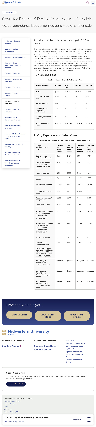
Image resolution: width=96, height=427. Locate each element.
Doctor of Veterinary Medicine (12, 111)
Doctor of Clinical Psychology (11, 50)
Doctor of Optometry (13, 73)
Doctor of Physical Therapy (12, 94)
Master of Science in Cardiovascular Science (14, 154)
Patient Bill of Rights (11, 412)
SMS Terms (8, 409)
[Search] (87, 2)
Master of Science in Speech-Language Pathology (12, 163)
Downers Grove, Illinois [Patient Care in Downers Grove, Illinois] (45, 346)
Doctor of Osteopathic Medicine (13, 80)
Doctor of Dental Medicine (15, 57)
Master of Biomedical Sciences (13, 127)
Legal (6, 406)
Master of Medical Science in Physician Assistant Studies (15, 136)
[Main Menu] (93, 3)
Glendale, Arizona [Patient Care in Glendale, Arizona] (42, 350)
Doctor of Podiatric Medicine (12, 102)
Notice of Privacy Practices (14, 422)
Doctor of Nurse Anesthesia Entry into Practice (13, 65)
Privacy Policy (76, 419)
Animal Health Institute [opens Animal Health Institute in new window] (76, 316)
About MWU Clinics (73, 340)
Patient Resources (10, 404)
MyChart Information (74, 352)
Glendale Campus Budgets (12, 42)
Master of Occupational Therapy (14, 145)
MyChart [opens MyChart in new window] (69, 349)
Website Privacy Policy (12, 401)
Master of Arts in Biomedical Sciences (13, 119)
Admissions (10, 12)
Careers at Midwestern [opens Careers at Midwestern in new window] (74, 346)
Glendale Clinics (19, 315)
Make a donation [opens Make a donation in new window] (15, 384)
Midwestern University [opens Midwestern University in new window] (74, 343)
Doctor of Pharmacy (12, 87)
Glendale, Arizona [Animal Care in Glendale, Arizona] (10, 346)
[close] (89, 419)
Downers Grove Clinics (48, 316)
